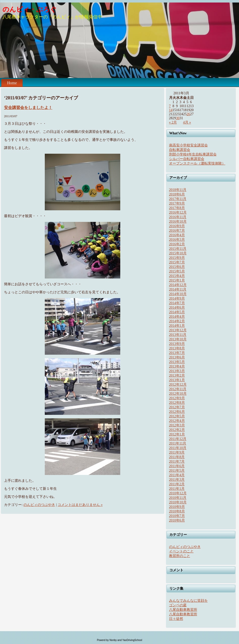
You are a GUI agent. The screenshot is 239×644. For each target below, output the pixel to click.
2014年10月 (178, 294)
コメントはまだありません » (80, 505)
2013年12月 (178, 330)
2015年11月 (177, 249)
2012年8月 (177, 403)
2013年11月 (177, 335)
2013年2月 (177, 375)
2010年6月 (177, 520)
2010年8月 (177, 511)
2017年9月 (177, 203)
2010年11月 (177, 498)
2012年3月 (177, 425)
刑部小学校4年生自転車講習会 (193, 154)
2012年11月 (177, 389)
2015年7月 (177, 262)
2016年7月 (177, 230)
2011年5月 (177, 470)
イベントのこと (181, 551)
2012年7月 (177, 407)
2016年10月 (178, 221)
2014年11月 (177, 289)
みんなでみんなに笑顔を (188, 600)
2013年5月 (177, 362)
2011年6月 (177, 466)
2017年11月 (177, 199)
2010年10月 (178, 502)
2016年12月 (178, 212)
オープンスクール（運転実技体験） (197, 163)
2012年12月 (178, 384)
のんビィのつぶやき (39, 505)
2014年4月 (177, 316)
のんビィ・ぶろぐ (30, 9)
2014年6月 (177, 307)
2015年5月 (177, 271)
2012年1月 (177, 434)
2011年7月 (177, 461)
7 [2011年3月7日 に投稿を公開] (170, 106)
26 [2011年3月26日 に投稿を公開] (188, 114)
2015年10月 (178, 253)
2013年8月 (177, 348)
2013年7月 (177, 353)
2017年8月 (177, 208)
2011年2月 (177, 484)
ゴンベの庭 (178, 605)
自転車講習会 (179, 150)
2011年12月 (177, 439)
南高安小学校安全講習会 (188, 145)
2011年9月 (177, 452)
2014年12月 (178, 285)
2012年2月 (177, 430)
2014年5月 (177, 312)
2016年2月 (177, 244)
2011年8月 (177, 457)
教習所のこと (179, 556)
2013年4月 (177, 366)
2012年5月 (177, 416)
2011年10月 (177, 448)
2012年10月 (178, 393)
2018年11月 (177, 190)
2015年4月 (177, 276)
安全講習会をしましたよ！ (28, 107)
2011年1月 (177, 489)
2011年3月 (177, 479)
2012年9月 (177, 398)
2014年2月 (177, 321)
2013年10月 (178, 339)
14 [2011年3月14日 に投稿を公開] (171, 110)
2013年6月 (177, 357)
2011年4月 (177, 475)
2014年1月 (177, 326)
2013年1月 (177, 380)
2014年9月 (177, 298)
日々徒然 (176, 619)
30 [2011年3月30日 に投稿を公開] (178, 118)
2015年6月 (177, 267)
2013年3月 (177, 371)
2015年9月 (177, 258)
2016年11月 (177, 217)
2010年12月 (178, 493)
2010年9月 (177, 507)
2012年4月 (177, 421)
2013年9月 (177, 344)
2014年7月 (177, 303)
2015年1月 (177, 280)
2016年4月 (177, 235)
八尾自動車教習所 (183, 610)
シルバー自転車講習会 (186, 159)
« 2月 (173, 122)
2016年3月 (177, 240)
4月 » (187, 122)
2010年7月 (177, 516)
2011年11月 (177, 443)
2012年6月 (177, 412)
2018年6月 (177, 194)
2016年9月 (177, 226)
